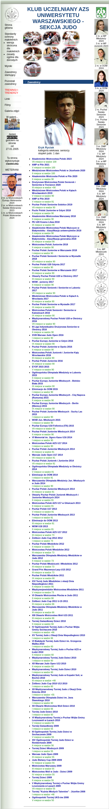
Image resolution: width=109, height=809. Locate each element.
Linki (7, 98)
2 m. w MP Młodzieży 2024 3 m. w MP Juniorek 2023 (101, 40)
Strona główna (9, 26)
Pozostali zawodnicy (10, 82)
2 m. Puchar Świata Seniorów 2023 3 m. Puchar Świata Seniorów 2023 (101, 117)
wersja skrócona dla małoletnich (13, 47)
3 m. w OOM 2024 (101, 88)
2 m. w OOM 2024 (101, 65)
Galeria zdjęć (12, 111)
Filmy (8, 105)
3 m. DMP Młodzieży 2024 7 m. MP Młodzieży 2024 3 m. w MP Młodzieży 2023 (101, 155)
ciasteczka (12, 163)
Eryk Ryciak (46, 147)
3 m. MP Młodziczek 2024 (101, 250)
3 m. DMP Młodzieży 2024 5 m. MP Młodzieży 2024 (101, 191)
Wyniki (8, 66)
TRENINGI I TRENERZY (11, 91)
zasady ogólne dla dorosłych (12, 57)
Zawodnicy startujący (10, 73)
